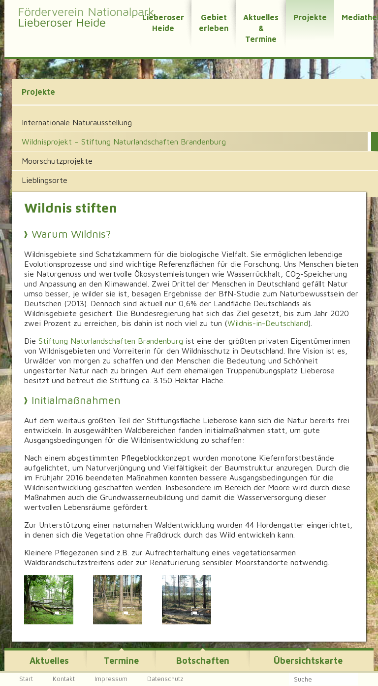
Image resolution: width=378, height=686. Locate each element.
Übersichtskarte (308, 660)
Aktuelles (49, 660)
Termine (121, 660)
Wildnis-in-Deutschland (267, 323)
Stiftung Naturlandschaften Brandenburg (110, 340)
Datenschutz (165, 679)
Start (26, 679)
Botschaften (202, 660)
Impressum (110, 679)
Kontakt (64, 679)
